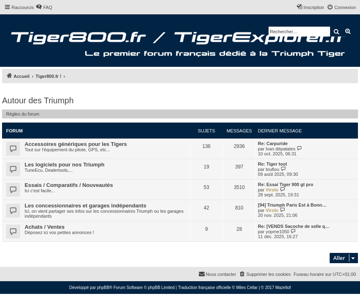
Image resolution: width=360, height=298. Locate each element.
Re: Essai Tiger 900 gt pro (285, 184)
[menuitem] (44, 7)
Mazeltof (283, 287)
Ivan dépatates (280, 148)
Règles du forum (22, 113)
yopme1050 (277, 231)
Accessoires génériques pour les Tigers (76, 144)
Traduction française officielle (204, 287)
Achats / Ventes (44, 227)
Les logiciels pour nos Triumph (65, 165)
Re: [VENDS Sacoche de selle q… (294, 226)
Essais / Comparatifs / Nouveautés (69, 185)
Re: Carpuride (273, 143)
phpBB (103, 287)
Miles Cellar (246, 287)
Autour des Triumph (38, 100)
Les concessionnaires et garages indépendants (85, 205)
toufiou (272, 169)
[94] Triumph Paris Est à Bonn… (292, 204)
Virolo (272, 189)
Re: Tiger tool (272, 164)
